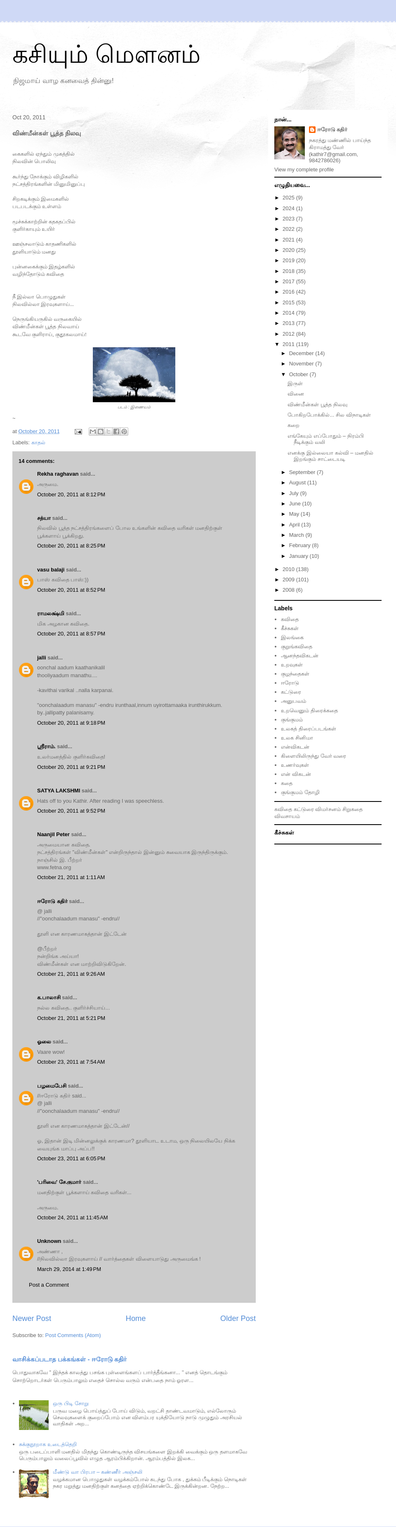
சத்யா (44, 518)
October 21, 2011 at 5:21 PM (71, 1018)
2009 (289, 579)
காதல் (38, 442)
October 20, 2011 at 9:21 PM (71, 767)
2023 (289, 219)
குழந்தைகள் (295, 674)
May (295, 514)
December (302, 353)
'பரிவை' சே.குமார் (59, 1182)
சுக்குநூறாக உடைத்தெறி (48, 1444)
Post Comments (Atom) (73, 1335)
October (299, 374)
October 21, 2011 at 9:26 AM (71, 974)
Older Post (238, 1318)
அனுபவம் (293, 701)
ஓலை (44, 1042)
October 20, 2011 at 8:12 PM (71, 494)
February (300, 545)
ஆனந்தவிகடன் (299, 655)
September (303, 472)
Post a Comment (49, 1285)
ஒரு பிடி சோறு (70, 1403)
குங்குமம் (292, 719)
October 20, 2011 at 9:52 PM (71, 811)
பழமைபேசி (51, 1086)
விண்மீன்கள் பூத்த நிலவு (317, 404)
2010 (289, 569)
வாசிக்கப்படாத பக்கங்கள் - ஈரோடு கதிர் (69, 1359)
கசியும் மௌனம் (106, 54)
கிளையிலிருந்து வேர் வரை (313, 756)
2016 (289, 292)
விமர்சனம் (328, 809)
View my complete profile (304, 169)
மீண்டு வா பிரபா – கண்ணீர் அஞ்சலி (97, 1472)
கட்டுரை (291, 692)
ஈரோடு (290, 683)
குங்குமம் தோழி (300, 792)
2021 (289, 240)
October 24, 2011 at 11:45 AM (72, 1217)
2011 (289, 344)
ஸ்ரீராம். (46, 746)
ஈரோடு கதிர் (52, 901)
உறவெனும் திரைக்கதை (309, 710)
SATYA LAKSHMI (58, 790)
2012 (289, 334)
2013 (289, 323)
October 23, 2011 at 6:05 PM (71, 1158)
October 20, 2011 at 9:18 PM (71, 723)
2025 (289, 197)
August (298, 482)
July (294, 493)
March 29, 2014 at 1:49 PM (69, 1269)
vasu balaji (50, 570)
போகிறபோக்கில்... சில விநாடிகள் (329, 415)
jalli (41, 657)
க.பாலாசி (49, 997)
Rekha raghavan (57, 474)
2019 (289, 260)
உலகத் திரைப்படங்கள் (308, 729)
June (295, 503)
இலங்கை (292, 637)
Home (136, 1318)
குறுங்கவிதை (296, 646)
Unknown (49, 1241)
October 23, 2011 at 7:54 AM (71, 1062)
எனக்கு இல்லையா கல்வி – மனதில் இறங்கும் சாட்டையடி (330, 456)
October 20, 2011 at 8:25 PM (71, 546)
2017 (289, 281)
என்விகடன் (295, 747)
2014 (289, 313)
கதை (286, 783)
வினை (296, 394)
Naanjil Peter (53, 834)
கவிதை (290, 619)
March (297, 535)
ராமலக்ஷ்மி (50, 613)
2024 (289, 208)
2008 (289, 590)
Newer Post (31, 1318)
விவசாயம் (287, 816)
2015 (289, 302)
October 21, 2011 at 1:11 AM (71, 877)
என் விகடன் (296, 774)
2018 (289, 271)
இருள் (295, 383)
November (302, 363)
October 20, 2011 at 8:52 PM (71, 590)
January (299, 556)
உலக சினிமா (297, 738)
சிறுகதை (352, 809)
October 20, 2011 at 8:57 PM (71, 634)
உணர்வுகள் (295, 765)
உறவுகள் (292, 665)
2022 (289, 229)
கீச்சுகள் (290, 628)
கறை (293, 425)
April (295, 525)
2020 (289, 250)
